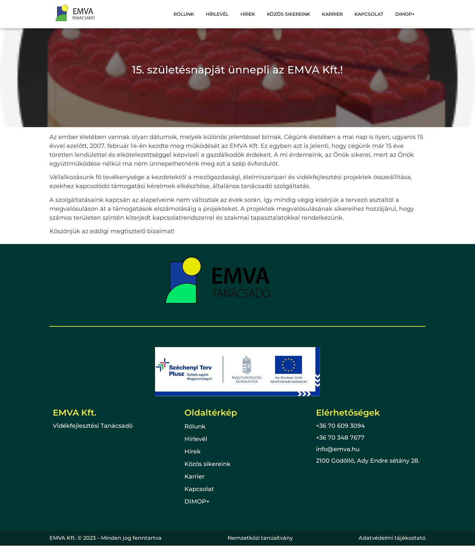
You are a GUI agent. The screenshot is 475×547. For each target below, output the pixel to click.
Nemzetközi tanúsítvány (260, 538)
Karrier (332, 14)
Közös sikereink (288, 14)
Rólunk (184, 14)
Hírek (247, 14)
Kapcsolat (369, 14)
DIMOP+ (405, 14)
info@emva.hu (338, 449)
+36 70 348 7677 (340, 437)
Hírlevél (217, 14)
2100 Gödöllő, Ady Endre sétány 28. (368, 460)
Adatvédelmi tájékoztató (392, 538)
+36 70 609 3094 (340, 425)
